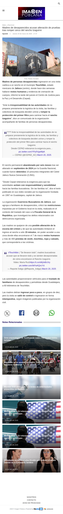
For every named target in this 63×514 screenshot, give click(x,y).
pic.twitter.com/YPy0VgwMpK (32, 152)
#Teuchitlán (13, 252)
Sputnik (5, 34)
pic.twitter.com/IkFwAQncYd (31, 265)
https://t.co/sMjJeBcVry (40, 262)
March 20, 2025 (44, 155)
